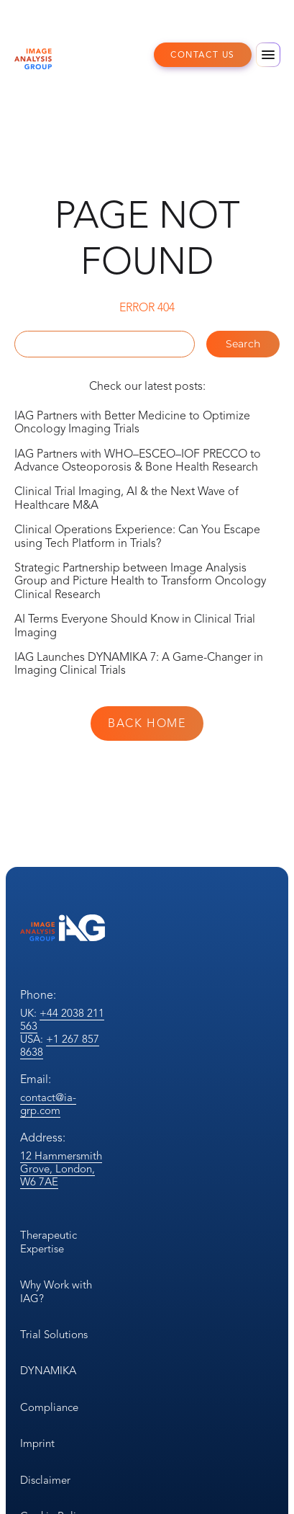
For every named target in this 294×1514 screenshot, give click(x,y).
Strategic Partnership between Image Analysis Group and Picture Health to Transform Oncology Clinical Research (140, 581)
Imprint (37, 1443)
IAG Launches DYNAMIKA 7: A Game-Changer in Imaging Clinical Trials (138, 663)
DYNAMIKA (48, 1370)
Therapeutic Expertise (48, 1242)
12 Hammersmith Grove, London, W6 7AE (61, 1168)
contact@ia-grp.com (48, 1104)
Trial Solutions (54, 1334)
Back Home (146, 723)
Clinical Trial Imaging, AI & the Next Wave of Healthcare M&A (126, 498)
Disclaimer (45, 1480)
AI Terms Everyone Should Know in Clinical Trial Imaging (134, 625)
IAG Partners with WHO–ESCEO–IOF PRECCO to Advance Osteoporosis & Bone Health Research (137, 460)
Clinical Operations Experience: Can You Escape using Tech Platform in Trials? (137, 536)
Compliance (49, 1407)
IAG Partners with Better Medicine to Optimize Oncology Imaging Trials (132, 422)
